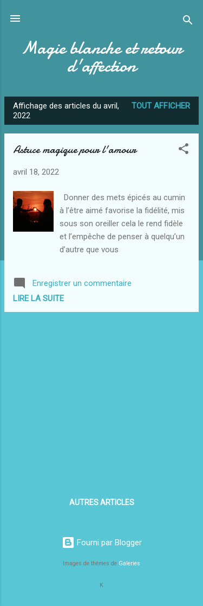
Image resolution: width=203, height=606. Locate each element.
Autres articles (101, 502)
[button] (183, 150)
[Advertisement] (101, 397)
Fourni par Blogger (102, 542)
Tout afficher (161, 106)
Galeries (129, 563)
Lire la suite (38, 298)
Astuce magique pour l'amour (74, 149)
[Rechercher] (187, 22)
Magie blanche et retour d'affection (101, 57)
